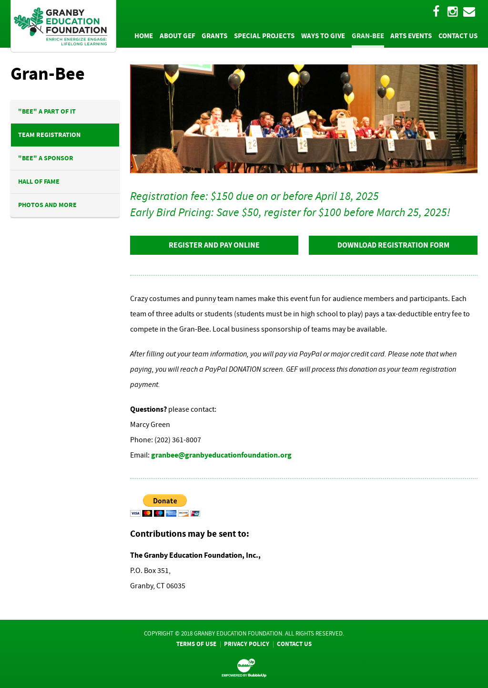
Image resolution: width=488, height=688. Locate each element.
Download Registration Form (393, 245)
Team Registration (49, 134)
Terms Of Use (196, 644)
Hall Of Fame (39, 181)
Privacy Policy (246, 644)
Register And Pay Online (214, 245)
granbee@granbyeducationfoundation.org (221, 455)
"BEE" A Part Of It (47, 111)
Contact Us (294, 644)
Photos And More (47, 204)
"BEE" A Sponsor (45, 158)
